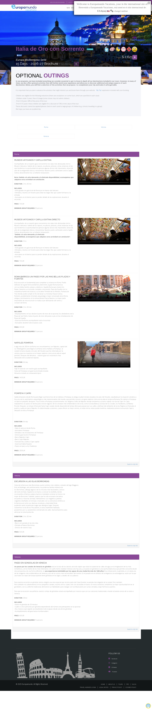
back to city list (132, 478)
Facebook (113, 684)
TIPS (127, 709)
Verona (103, 127)
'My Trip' (95, 90)
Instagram (113, 688)
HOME (104, 709)
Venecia (46, 136)
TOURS (121, 709)
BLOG (134, 709)
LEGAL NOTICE (102, 712)
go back (90, 49)
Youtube (113, 697)
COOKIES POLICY (130, 712)
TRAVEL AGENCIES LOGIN (85, 712)
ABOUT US (112, 709)
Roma (46, 127)
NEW (66, 8)
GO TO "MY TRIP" (69, 2)
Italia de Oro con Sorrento (51, 49)
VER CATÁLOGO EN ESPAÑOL (52, 2)
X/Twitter (113, 692)
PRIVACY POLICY (116, 712)
